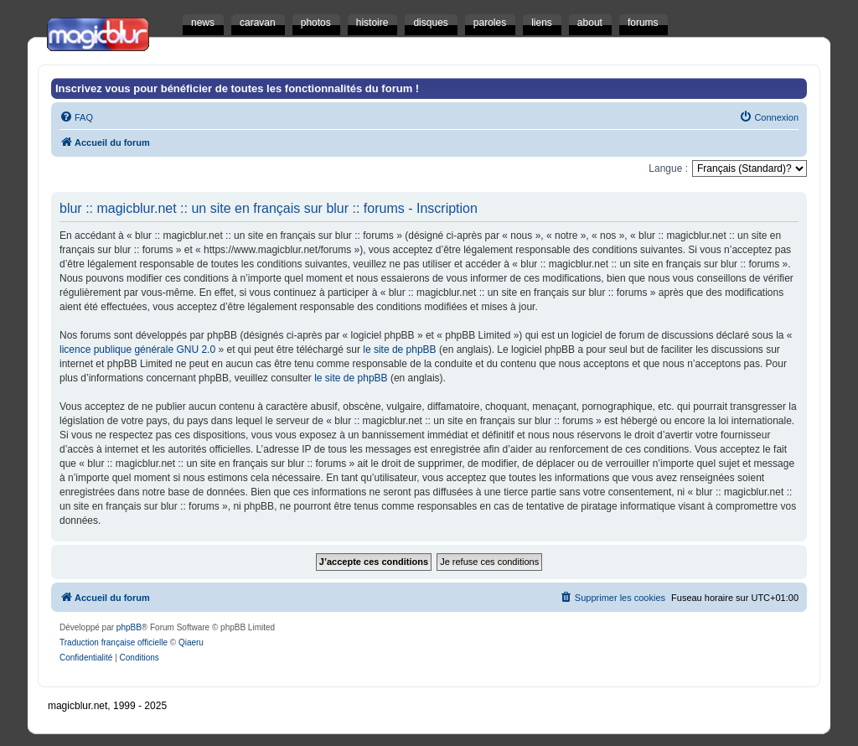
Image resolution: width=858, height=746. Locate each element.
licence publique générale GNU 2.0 (137, 349)
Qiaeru (191, 642)
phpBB (129, 627)
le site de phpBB (399, 349)
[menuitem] (76, 117)
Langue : (668, 168)
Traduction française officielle (113, 642)
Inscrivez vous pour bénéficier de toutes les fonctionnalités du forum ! (237, 88)
